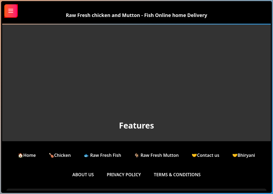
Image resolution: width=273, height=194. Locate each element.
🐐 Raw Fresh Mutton (156, 155)
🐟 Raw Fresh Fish (102, 155)
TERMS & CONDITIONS (177, 175)
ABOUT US (83, 175)
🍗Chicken (60, 155)
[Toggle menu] (10, 10)
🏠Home (27, 155)
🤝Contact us (205, 155)
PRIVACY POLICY (124, 175)
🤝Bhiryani (243, 155)
